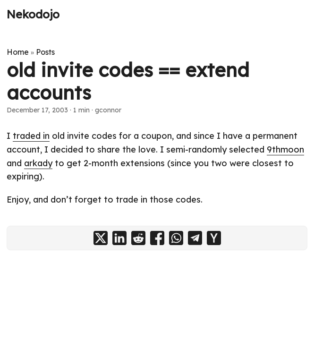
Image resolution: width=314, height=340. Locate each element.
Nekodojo (33, 14)
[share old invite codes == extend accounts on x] (100, 238)
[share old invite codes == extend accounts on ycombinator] (214, 238)
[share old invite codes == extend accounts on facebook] (157, 238)
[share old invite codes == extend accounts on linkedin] (119, 238)
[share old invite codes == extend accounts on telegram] (195, 238)
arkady (38, 163)
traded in (31, 135)
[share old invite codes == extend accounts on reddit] (138, 238)
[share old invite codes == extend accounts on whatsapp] (176, 238)
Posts (45, 52)
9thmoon (285, 149)
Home (18, 52)
